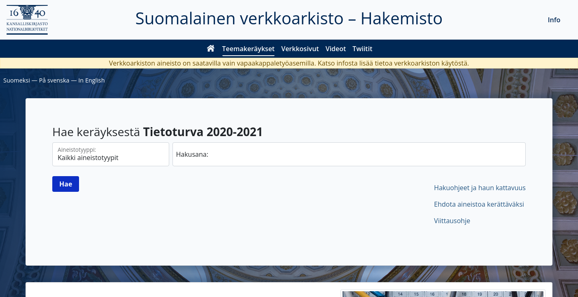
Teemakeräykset (248, 48)
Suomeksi (16, 80)
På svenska (54, 80)
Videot (336, 48)
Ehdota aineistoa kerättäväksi (479, 204)
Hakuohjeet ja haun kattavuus (480, 187)
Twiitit (362, 48)
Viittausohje (452, 220)
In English (91, 80)
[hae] (349, 154)
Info (554, 19)
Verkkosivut (300, 48)
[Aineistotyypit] (110, 154)
